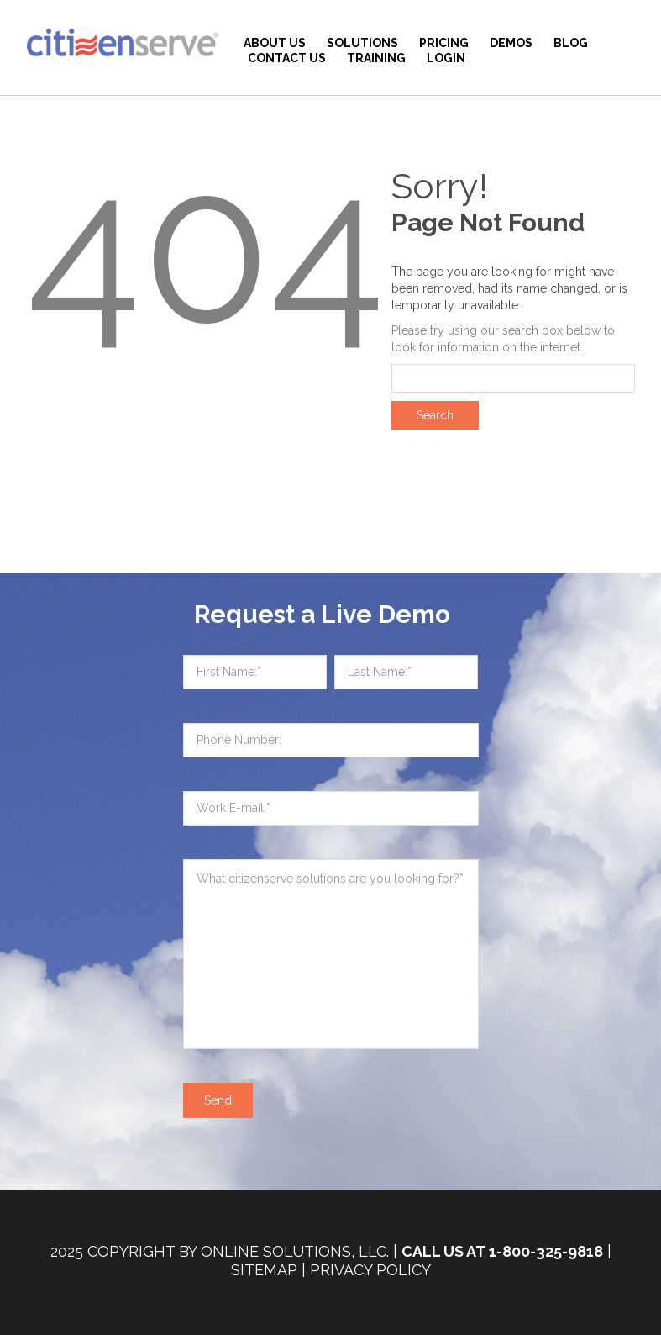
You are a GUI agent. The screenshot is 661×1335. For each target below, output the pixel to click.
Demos (511, 43)
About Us (275, 43)
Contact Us (287, 58)
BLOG (570, 43)
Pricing (444, 43)
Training (376, 58)
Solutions (362, 43)
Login (446, 58)
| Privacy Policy (366, 1270)
